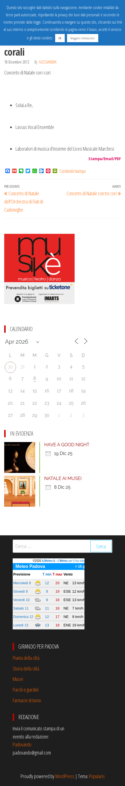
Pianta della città (26, 657)
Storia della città (26, 668)
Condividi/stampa (72, 171)
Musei (18, 679)
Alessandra (48, 62)
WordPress (64, 776)
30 (10, 367)
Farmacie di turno (27, 700)
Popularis (97, 776)
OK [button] (60, 38)
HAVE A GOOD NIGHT (67, 444)
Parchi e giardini (26, 689)
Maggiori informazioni (82, 38)
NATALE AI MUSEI (63, 478)
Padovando (22, 744)
